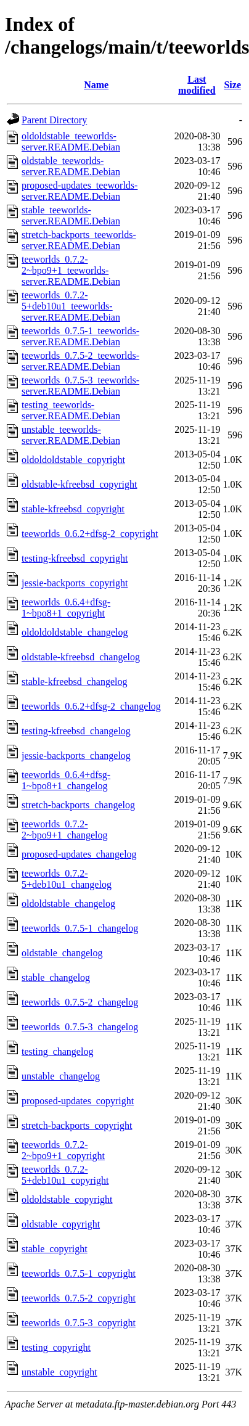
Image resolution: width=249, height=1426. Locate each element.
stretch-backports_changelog (78, 805)
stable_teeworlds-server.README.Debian (71, 215)
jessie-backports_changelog (76, 755)
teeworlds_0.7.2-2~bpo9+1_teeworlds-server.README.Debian (71, 270)
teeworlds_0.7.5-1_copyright (79, 1273)
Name (96, 85)
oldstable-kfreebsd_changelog (81, 657)
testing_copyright (56, 1347)
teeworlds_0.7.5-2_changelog (80, 1002)
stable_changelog (56, 977)
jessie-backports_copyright (75, 583)
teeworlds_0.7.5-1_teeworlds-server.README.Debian (80, 336)
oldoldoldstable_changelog (75, 632)
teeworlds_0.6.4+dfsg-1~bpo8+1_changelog (66, 780)
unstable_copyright (59, 1372)
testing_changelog (57, 1051)
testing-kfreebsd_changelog (76, 731)
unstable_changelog (61, 1076)
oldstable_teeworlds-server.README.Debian (71, 166)
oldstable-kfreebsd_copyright (79, 484)
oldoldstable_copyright (67, 1199)
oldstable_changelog (62, 953)
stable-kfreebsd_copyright (73, 509)
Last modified (196, 85)
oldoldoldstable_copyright (73, 459)
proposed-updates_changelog (79, 854)
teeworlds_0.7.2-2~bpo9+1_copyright (63, 1150)
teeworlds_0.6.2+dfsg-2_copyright (90, 533)
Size (232, 85)
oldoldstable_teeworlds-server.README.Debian (71, 141)
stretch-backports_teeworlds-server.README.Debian (79, 240)
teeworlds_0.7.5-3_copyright (79, 1322)
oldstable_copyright (61, 1224)
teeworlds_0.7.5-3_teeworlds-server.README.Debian (80, 385)
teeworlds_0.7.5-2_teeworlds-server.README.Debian (80, 361)
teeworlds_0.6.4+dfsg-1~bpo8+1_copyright (66, 607)
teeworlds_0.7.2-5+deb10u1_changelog (67, 879)
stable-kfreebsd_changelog (74, 681)
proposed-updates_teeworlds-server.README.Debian (79, 191)
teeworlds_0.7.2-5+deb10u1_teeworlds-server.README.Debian (71, 306)
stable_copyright (55, 1249)
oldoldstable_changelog (68, 903)
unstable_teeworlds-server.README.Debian (71, 435)
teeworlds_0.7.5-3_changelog (80, 1027)
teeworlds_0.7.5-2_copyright (79, 1298)
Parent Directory (54, 120)
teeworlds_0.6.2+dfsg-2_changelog (91, 706)
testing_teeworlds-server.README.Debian (71, 410)
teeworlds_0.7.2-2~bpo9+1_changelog (64, 829)
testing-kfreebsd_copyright (75, 558)
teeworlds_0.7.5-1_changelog (80, 928)
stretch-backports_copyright (77, 1125)
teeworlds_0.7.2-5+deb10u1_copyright (65, 1175)
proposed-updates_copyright (78, 1101)
